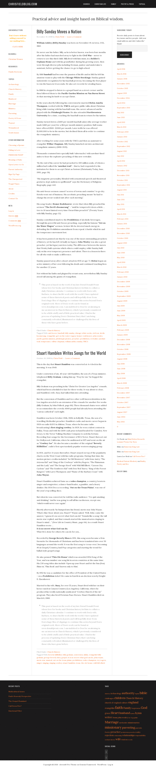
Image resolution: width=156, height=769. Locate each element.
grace (107, 713)
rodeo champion (89, 660)
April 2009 (121, 320)
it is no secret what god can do (80, 657)
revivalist (94, 339)
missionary (113, 727)
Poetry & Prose (127, 4)
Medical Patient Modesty (127, 461)
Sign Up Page (14, 174)
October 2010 (122, 238)
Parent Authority (15, 169)
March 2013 (121, 127)
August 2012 (122, 151)
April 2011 (121, 209)
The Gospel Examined (17, 701)
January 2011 (122, 224)
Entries (13, 216)
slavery (113, 740)
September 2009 (124, 296)
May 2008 (121, 373)
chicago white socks (83, 333)
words (130, 740)
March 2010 (122, 267)
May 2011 (120, 204)
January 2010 (122, 277)
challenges (109, 698)
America (107, 693)
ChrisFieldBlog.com (23, 4)
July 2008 (121, 364)
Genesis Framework (87, 765)
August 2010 (122, 243)
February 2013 (122, 132)
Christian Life (100, 4)
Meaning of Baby (15, 160)
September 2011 (123, 185)
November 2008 (123, 344)
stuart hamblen (69, 663)
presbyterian (125, 732)
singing (46, 663)
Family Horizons (15, 72)
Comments (15, 221)
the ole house (87, 663)
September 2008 (124, 354)
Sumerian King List (132, 447)
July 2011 (120, 195)
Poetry (107, 732)
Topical (142, 4)
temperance (46, 341)
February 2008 (123, 388)
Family (113, 4)
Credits (12, 194)
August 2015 (122, 93)
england (133, 702)
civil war (96, 333)
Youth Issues (14, 133)
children (119, 698)
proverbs (132, 732)
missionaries (133, 722)
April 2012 (121, 161)
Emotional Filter (15, 711)
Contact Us (13, 198)
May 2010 (121, 257)
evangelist (51, 336)
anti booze (52, 333)
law (129, 718)
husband (124, 713)
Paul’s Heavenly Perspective (20, 696)
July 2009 (121, 306)
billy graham (68, 655)
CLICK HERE (17, 47)
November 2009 (123, 286)
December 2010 (123, 228)
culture (124, 703)
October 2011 (122, 180)
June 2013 (121, 117)
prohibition (84, 339)
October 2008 (122, 349)
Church (86, 4)
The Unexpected (15, 179)
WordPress (101, 765)
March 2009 (122, 325)
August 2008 (122, 359)
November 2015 (123, 84)
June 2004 (121, 417)
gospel (64, 657)
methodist (123, 723)
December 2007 (123, 393)
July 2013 (120, 112)
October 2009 (122, 291)
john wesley (97, 336)
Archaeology (14, 84)
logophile (134, 718)
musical (49, 660)
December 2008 (123, 339)
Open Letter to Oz (16, 164)
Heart (115, 713)
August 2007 (122, 412)
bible (143, 693)
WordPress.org (15, 225)
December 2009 (123, 282)
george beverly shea (52, 657)
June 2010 (121, 253)
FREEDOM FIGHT (16, 155)
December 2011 (123, 170)
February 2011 (122, 219)
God (144, 708)
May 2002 (121, 422)
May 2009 (121, 315)
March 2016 (121, 74)
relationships (128, 735)
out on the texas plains (62, 660)
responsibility (140, 735)
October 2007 (122, 402)
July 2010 (120, 248)
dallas (86, 655)
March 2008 (122, 383)
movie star (41, 660)
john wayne (98, 657)
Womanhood (14, 128)
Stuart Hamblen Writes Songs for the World (71, 353)
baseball (61, 333)
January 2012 (122, 166)
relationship (118, 735)
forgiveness (136, 708)
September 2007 (123, 407)
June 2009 (121, 311)
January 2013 (122, 137)
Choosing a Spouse (16, 145)
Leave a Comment (74, 37)
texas (78, 663)
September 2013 (123, 108)
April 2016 (121, 69)
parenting (128, 727)
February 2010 (123, 272)
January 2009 (122, 335)
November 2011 (123, 175)
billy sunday (69, 333)
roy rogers (101, 660)
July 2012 (120, 156)
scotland (107, 740)
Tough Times (14, 184)
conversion (78, 655)
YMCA (85, 341)
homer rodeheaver (84, 336)
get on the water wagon (66, 336)
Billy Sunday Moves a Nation (59, 31)
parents (139, 728)
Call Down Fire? (138, 456)
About (11, 189)
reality (137, 732)
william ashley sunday (73, 341)
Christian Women (16, 59)
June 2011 (121, 199)
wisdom (124, 739)
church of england (113, 703)
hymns (132, 713)
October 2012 (122, 142)
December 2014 (123, 98)
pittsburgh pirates (63, 339)
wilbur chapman (58, 341)
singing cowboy (55, 663)
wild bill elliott (99, 663)
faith (119, 707)
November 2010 (123, 233)
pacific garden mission (46, 339)
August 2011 (122, 190)
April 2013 (121, 122)
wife (118, 739)
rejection (109, 735)
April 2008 (121, 378)
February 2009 (123, 330)
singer (39, 663)
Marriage (12, 104)
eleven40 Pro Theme (67, 765)
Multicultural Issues (17, 691)
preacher (75, 339)
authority (128, 693)
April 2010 (121, 262)
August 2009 (122, 301)
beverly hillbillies (55, 655)
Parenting (13, 113)
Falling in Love (14, 150)
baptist (137, 693)
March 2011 (121, 214)
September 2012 (123, 146)
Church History (53, 330)
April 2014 (121, 103)
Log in (11, 211)
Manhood (12, 99)
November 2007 (123, 397)
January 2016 (122, 79)
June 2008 (121, 369)
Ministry (12, 108)
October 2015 (122, 88)
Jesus (114, 717)
